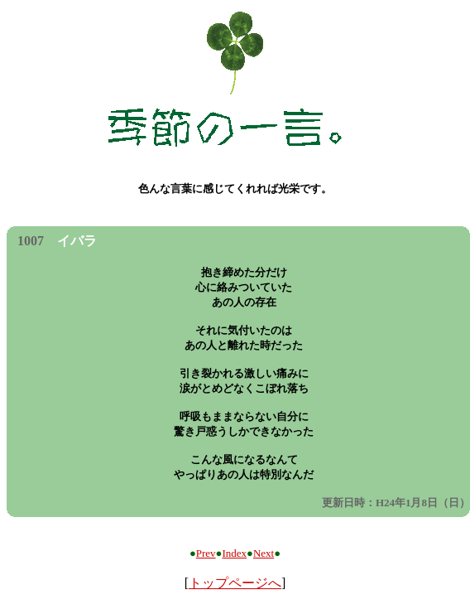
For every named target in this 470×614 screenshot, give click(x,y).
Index (234, 553)
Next (263, 553)
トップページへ (235, 583)
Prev (206, 553)
